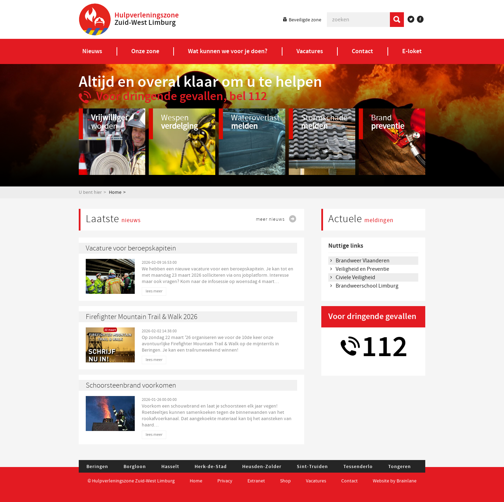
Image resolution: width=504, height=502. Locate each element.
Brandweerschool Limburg (367, 285)
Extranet (256, 481)
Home (115, 192)
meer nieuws (270, 219)
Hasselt (170, 466)
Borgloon (135, 466)
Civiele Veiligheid (355, 277)
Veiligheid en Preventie (362, 269)
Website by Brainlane (394, 481)
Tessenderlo (358, 466)
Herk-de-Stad (211, 466)
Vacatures (316, 481)
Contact (350, 481)
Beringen (97, 466)
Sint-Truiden (312, 466)
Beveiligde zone (305, 20)
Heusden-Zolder (261, 466)
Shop (285, 481)
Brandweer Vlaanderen (363, 260)
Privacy (224, 481)
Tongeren (399, 466)
